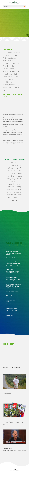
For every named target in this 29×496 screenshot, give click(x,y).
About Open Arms (6, 477)
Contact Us (5, 494)
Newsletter (5, 484)
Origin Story (5, 478)
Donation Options (6, 490)
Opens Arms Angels (6, 491)
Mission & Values (6, 476)
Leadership (5, 479)
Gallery (4, 487)
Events (4, 482)
